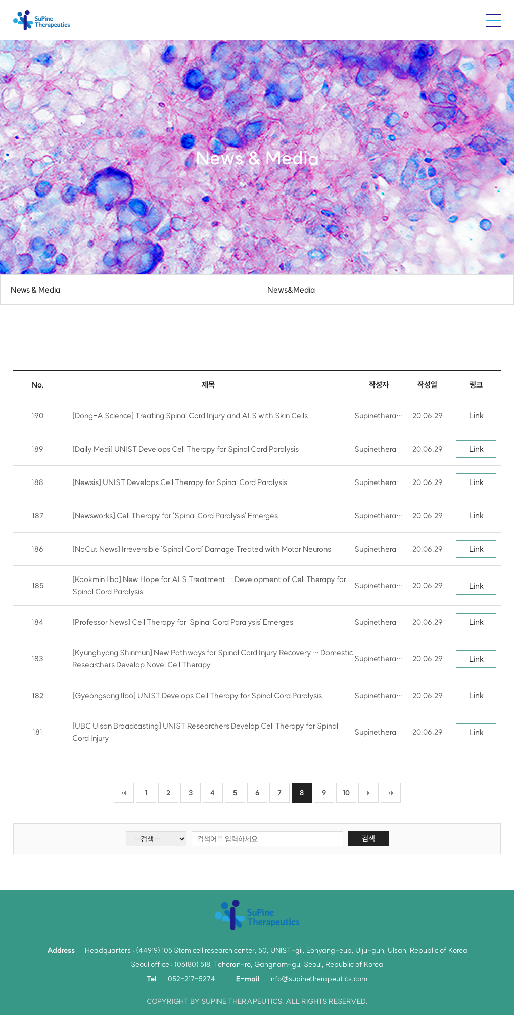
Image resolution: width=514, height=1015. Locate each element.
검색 (368, 838)
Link (476, 415)
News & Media (35, 290)
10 (346, 792)
